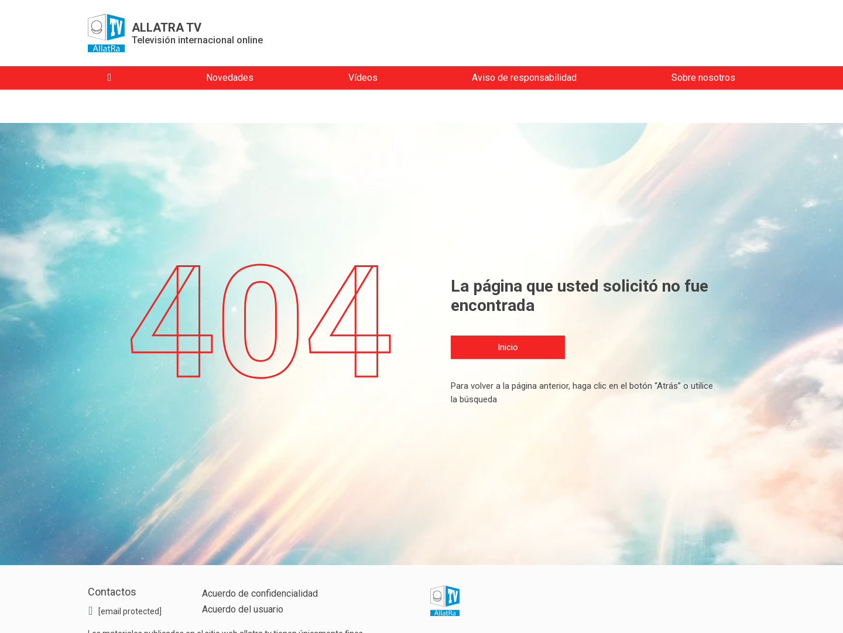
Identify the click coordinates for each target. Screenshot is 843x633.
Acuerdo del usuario (242, 609)
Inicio (508, 347)
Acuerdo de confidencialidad (260, 593)
